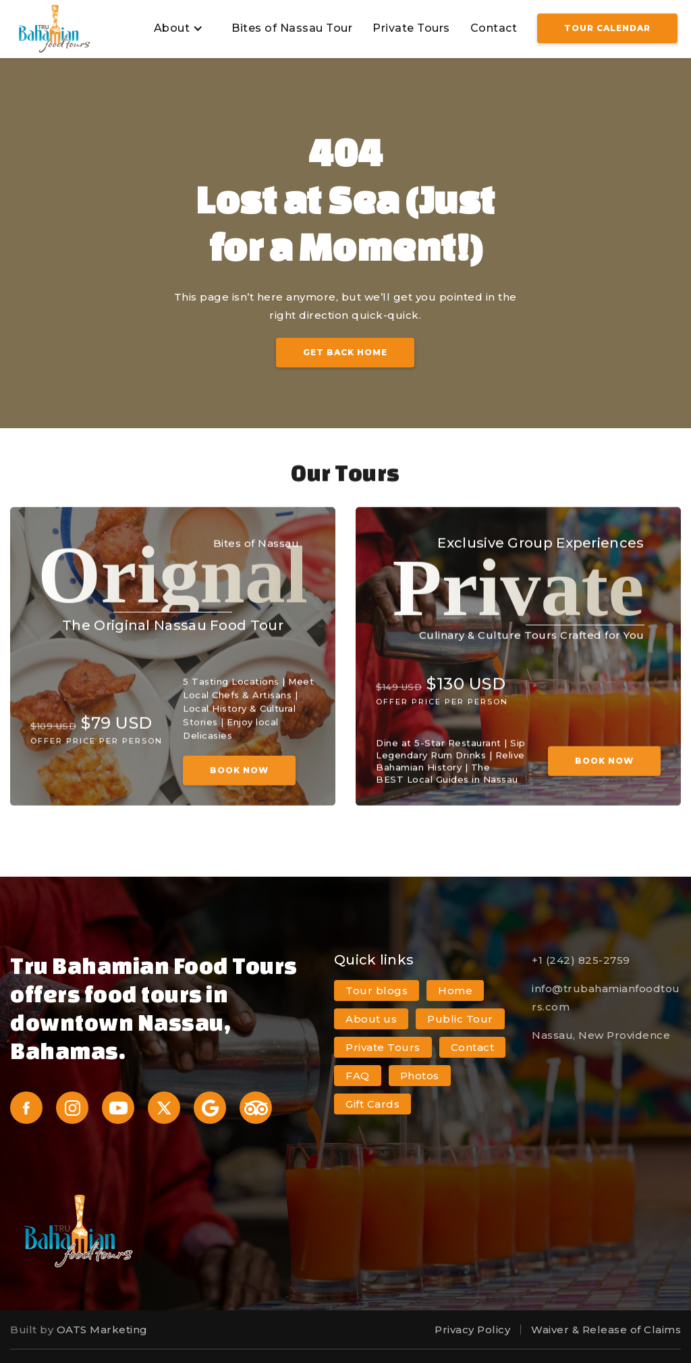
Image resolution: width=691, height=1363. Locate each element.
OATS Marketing (102, 1329)
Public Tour (460, 1018)
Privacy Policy (472, 1329)
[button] (177, 28)
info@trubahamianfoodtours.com (606, 997)
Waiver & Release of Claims (606, 1329)
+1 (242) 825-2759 (581, 960)
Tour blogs (377, 990)
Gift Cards (372, 1104)
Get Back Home (345, 352)
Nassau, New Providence (601, 1035)
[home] (53, 28)
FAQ (358, 1075)
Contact (494, 28)
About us (371, 1018)
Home (455, 990)
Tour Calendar (607, 28)
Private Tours (411, 28)
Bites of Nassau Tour (291, 28)
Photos (419, 1075)
